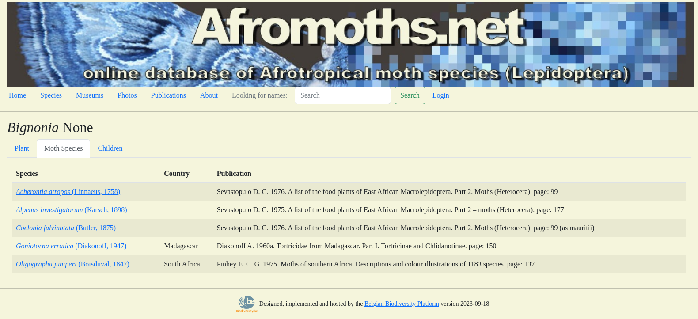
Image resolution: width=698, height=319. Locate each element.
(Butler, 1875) (66, 228)
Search (410, 95)
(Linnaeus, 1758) (68, 191)
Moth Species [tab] (63, 148)
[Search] (343, 95)
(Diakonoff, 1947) (71, 246)
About (209, 95)
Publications (168, 95)
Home (17, 95)
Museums (89, 95)
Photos (127, 95)
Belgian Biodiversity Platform (401, 303)
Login (440, 95)
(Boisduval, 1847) (72, 264)
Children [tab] (110, 148)
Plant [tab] (22, 148)
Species (51, 95)
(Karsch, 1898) (71, 209)
